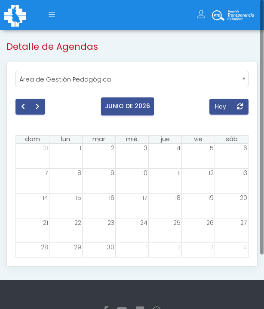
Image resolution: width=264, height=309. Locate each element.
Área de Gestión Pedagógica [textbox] (65, 79)
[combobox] (132, 79)
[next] (37, 107)
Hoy (220, 106)
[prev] (23, 107)
